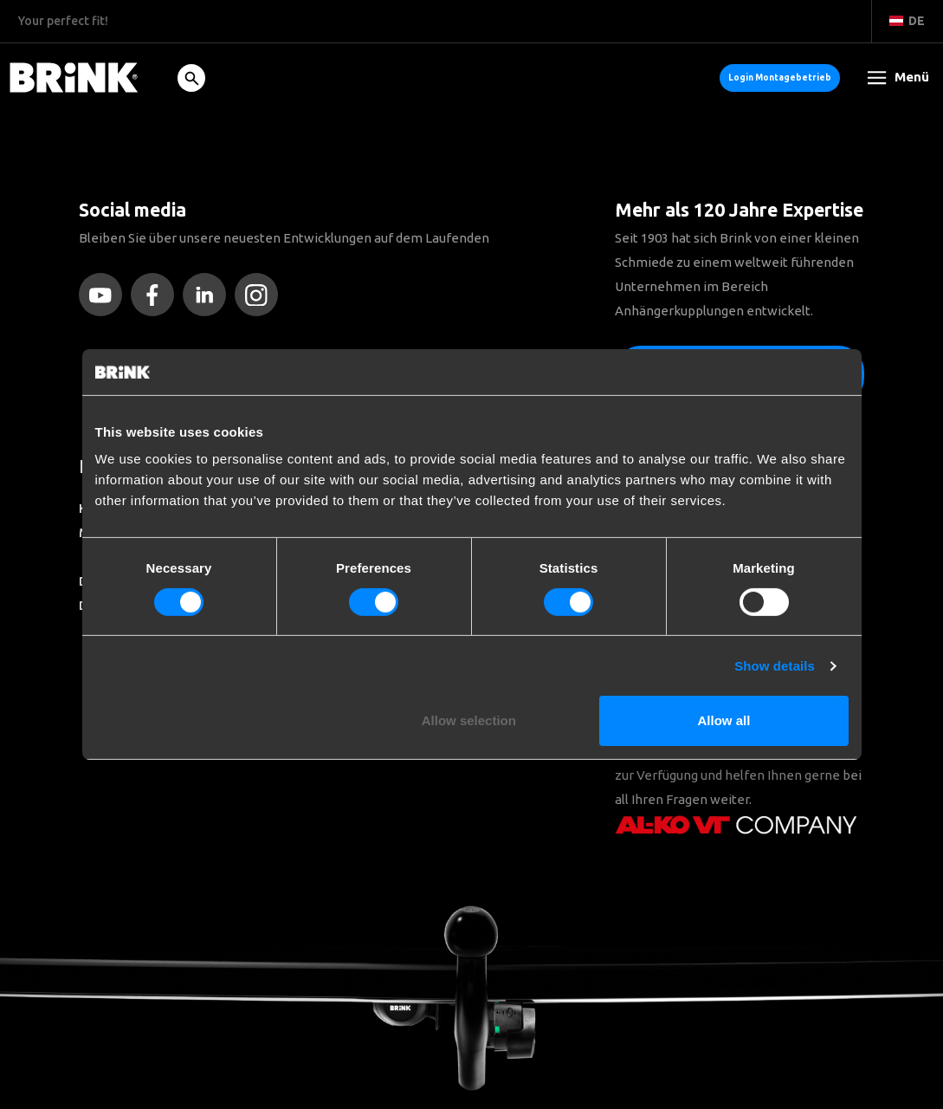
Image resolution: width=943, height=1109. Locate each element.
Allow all (724, 720)
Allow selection (469, 720)
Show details (774, 665)
